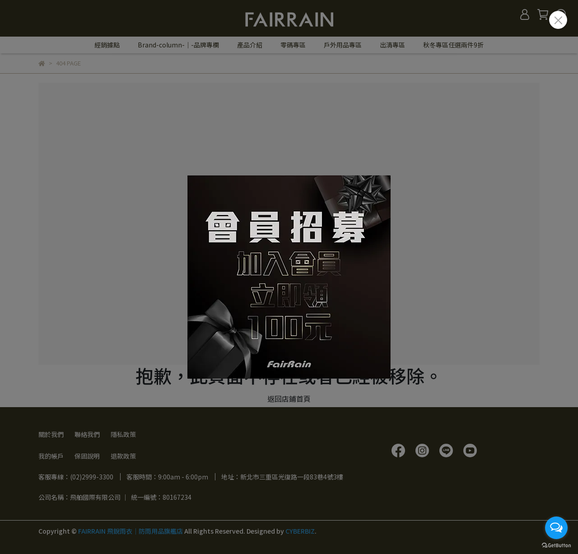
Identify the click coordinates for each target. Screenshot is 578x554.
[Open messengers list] (556, 527)
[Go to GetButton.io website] (556, 545)
